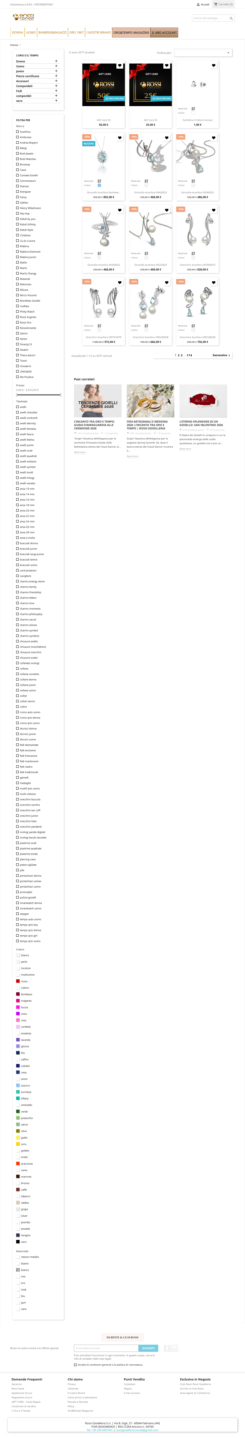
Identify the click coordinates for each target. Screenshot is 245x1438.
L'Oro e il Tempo (27, 55)
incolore (26, 968)
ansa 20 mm (27, 510)
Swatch (24, 349)
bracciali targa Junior (32, 554)
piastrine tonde (29, 854)
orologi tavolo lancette (33, 837)
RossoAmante (28, 328)
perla (24, 961)
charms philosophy (31, 614)
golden (25, 1150)
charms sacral (28, 619)
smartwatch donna (31, 903)
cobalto (25, 1066)
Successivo (222, 355)
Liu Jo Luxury (27, 240)
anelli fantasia (28, 428)
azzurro (25, 1085)
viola (24, 1013)
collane (24, 668)
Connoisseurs (28, 180)
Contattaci (129, 1384)
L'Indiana (25, 235)
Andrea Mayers (29, 142)
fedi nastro (26, 766)
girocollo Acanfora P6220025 (150, 264)
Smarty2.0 (26, 344)
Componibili (24, 86)
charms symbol (29, 630)
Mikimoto (25, 284)
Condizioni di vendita (24, 1406)
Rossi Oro (25, 322)
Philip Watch (27, 311)
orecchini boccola (30, 799)
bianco (25, 955)
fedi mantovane (29, 761)
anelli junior (27, 445)
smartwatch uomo (30, 908)
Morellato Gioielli (30, 300)
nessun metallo (30, 1256)
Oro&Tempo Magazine (80, 1410)
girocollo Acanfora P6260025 (197, 192)
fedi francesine (28, 755)
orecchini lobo (28, 821)
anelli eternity (28, 423)
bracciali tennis (28, 559)
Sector (23, 338)
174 (189, 355)
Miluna (24, 289)
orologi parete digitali (32, 832)
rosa (23, 1020)
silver (24, 1215)
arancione (27, 1163)
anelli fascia (27, 434)
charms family (28, 586)
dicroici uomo (28, 739)
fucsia (24, 1007)
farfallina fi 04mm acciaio (198, 120)
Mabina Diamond (30, 251)
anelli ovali (26, 450)
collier (23, 695)
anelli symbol (28, 467)
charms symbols (29, 636)
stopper (24, 913)
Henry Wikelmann (30, 208)
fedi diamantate (29, 745)
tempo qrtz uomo (30, 941)
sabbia (25, 1202)
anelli (23, 407)
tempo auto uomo (30, 919)
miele (24, 1157)
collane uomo (28, 690)
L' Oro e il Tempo (21, 1410)
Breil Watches (28, 159)
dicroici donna (28, 728)
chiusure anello (29, 641)
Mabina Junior (28, 257)
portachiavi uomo (30, 886)
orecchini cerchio (30, 804)
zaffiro (25, 1059)
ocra (23, 1144)
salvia (24, 1124)
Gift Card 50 (103, 120)
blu (23, 1052)
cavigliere (25, 576)
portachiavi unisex (30, 881)
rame (24, 1170)
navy (24, 1072)
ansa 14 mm (27, 494)
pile (22, 870)
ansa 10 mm (27, 488)
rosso (24, 981)
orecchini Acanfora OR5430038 (150, 337)
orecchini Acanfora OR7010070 (103, 337)
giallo (24, 1137)
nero (19, 101)
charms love (27, 603)
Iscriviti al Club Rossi (122, 1337)
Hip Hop (25, 213)
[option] (97, 419)
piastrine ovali (28, 843)
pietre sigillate (28, 864)
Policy (71, 1406)
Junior (20, 71)
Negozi (128, 1388)
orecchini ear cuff (30, 810)
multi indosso (28, 794)
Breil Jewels (26, 153)
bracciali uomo (28, 565)
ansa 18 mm (27, 505)
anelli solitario (28, 461)
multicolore (28, 974)
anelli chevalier (28, 412)
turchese (26, 1092)
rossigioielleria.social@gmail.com (137, 1430)
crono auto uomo (30, 712)
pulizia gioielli (28, 897)
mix (23, 1276)
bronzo (25, 1183)
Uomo (20, 66)
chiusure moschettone (33, 646)
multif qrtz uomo (30, 788)
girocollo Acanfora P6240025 (103, 264)
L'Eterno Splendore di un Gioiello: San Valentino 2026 (201, 423)
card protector (28, 570)
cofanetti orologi (29, 663)
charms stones (28, 625)
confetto (26, 1026)
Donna (20, 61)
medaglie (25, 783)
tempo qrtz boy (29, 924)
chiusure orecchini (30, 652)
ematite (25, 1228)
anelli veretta (27, 483)
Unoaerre (25, 366)
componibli (23, 96)
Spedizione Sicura (22, 1393)
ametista (26, 1033)
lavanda (25, 1039)
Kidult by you (27, 219)
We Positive (27, 377)
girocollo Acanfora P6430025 (150, 192)
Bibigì (23, 148)
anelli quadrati (28, 456)
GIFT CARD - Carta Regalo (26, 1401)
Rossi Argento (28, 317)
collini (23, 706)
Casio (23, 170)
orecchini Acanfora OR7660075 (197, 264)
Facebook (167, 1348)
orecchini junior (29, 815)
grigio (24, 1209)
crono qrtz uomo (30, 723)
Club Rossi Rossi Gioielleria (195, 1384)
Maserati (25, 279)
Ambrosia (25, 137)
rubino (25, 987)
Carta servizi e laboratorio (82, 1397)
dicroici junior (28, 734)
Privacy (72, 1384)
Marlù (23, 268)
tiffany (25, 1098)
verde (24, 1111)
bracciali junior (28, 548)
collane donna (28, 679)
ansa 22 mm (27, 516)
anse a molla (27, 537)
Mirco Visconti (28, 295)
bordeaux (26, 994)
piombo (25, 1222)
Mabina (24, 246)
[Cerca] (213, 18)
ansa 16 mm (27, 499)
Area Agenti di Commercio (195, 1393)
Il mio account (132, 1393)
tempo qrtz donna (30, 930)
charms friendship (30, 592)
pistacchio (27, 1118)
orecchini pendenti (31, 826)
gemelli (24, 777)
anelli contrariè (28, 417)
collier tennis (27, 701)
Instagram (174, 1348)
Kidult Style (26, 229)
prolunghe (26, 892)
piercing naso (28, 859)
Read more (80, 452)
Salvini (24, 333)
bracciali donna (29, 543)
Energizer (25, 191)
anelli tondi (26, 472)
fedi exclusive (28, 750)
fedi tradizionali (29, 772)
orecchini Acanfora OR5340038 (197, 337)
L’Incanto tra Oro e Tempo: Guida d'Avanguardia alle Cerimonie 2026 (94, 425)
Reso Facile (18, 1388)
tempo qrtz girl (28, 935)
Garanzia (17, 1384)
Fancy (23, 197)
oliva (24, 1131)
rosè (23, 1289)
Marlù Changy (28, 273)
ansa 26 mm (27, 526)
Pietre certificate (27, 76)
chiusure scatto (29, 657)
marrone (26, 1176)
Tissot (23, 360)
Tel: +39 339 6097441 (100, 1430)
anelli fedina (27, 439)
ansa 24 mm (27, 521)
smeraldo (26, 1105)
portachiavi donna (30, 875)
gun (23, 1302)
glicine (25, 1046)
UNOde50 (26, 371)
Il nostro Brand (76, 1393)
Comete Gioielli (29, 175)
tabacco (25, 1196)
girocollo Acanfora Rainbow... (103, 192)
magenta (26, 1000)
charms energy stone (32, 581)
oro (23, 1283)
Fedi (19, 91)
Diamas (24, 186)
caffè (24, 1189)
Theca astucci (27, 355)
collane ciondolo (29, 674)
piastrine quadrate (30, 848)
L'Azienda (73, 1388)
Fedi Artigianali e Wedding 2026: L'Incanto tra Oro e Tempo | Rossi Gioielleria (147, 425)
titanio (25, 1263)
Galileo (24, 202)
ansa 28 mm (27, 532)
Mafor (23, 262)
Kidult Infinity (28, 224)
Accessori (22, 81)
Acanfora (25, 131)
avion (24, 1079)
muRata (24, 306)
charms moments (30, 608)
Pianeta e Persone (78, 1401)
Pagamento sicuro (22, 1397)
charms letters (28, 597)
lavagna (25, 1235)
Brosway (25, 164)
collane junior (28, 685)
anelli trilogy (27, 477)
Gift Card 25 (150, 120)
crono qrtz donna (30, 717)
